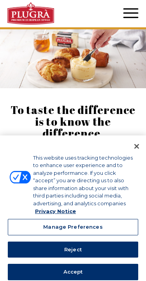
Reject (73, 252)
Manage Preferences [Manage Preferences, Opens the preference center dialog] (72, 229)
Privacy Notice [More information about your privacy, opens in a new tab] (55, 214)
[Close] (136, 149)
